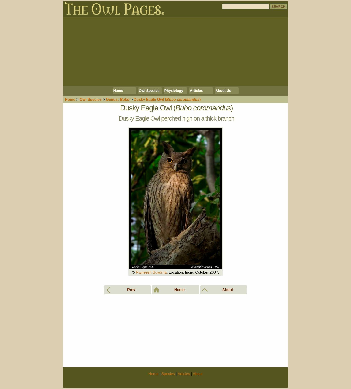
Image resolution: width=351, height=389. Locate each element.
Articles (196, 91)
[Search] (245, 6)
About (198, 374)
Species (91, 99)
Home (118, 91)
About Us (223, 91)
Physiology (173, 91)
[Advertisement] (175, 51)
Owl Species (149, 91)
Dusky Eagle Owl (167, 99)
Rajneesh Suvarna (151, 272)
